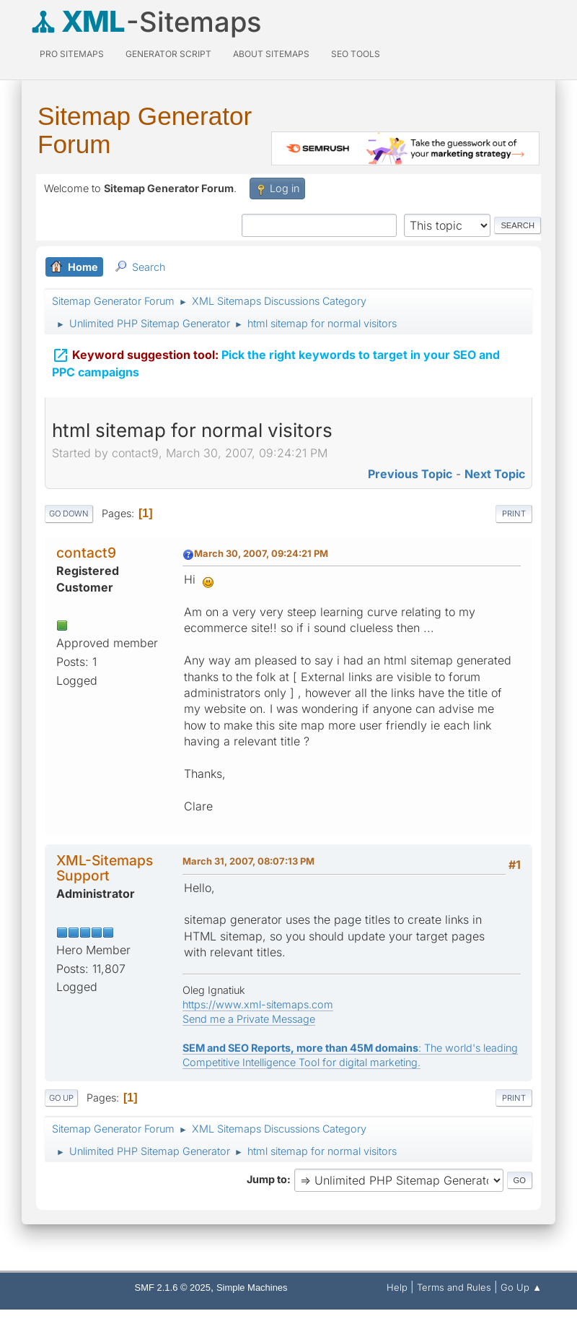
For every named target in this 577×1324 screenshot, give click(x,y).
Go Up (61, 1098)
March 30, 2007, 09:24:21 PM (261, 553)
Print (514, 514)
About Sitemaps (271, 53)
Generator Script (168, 53)
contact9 (86, 552)
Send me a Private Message (248, 1019)
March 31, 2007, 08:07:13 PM (248, 861)
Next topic (494, 474)
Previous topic (410, 474)
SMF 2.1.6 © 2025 (173, 1287)
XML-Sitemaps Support (104, 868)
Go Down (69, 514)
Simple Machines (252, 1287)
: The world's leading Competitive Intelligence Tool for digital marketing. (350, 1055)
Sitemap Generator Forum (145, 130)
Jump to (267, 1179)
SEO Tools (355, 53)
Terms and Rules (454, 1287)
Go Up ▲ (521, 1287)
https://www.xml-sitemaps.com (257, 1004)
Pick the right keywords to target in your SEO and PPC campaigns (276, 362)
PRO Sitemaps (72, 53)
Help (397, 1287)
